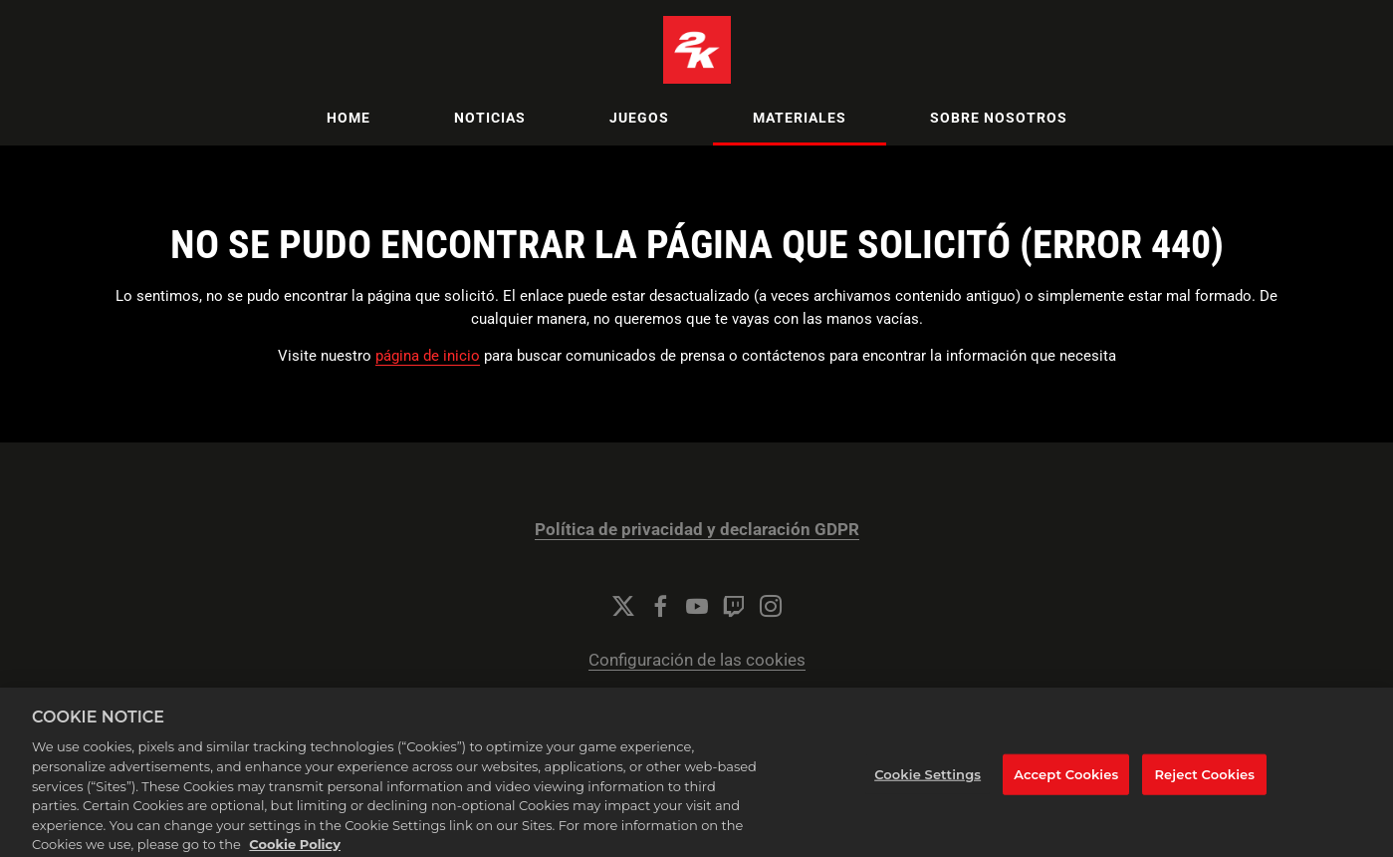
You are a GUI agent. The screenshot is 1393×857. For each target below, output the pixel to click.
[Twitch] (734, 606)
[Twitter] (623, 606)
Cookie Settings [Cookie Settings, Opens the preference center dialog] (927, 790)
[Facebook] (660, 606)
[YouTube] (697, 606)
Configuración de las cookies (697, 660)
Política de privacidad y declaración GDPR (697, 529)
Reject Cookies (1204, 790)
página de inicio (427, 356)
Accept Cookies (1066, 790)
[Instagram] (771, 606)
